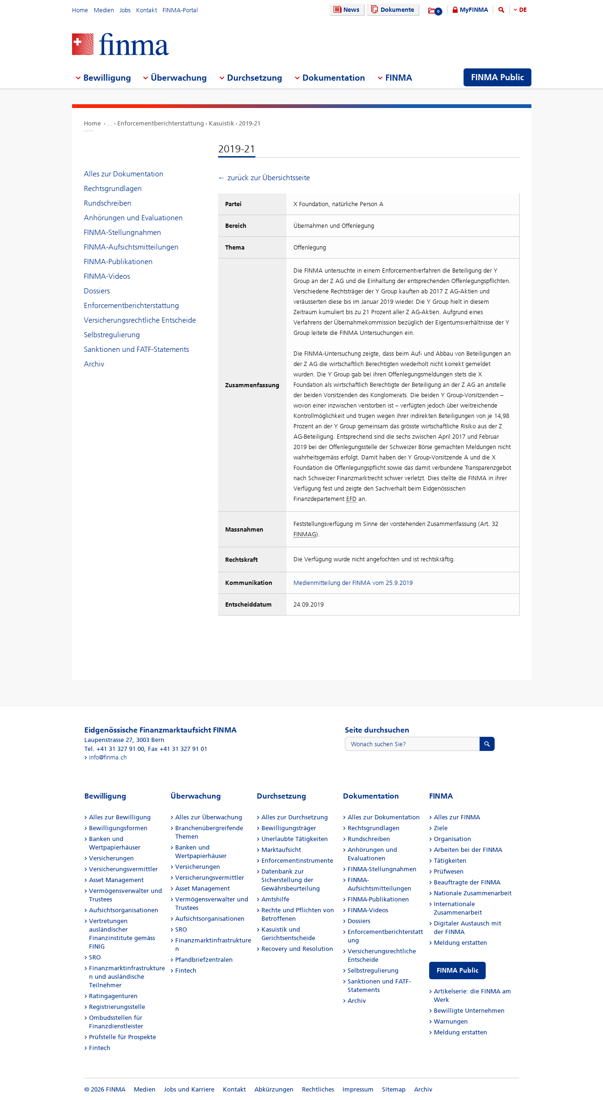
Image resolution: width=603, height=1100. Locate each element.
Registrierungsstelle (117, 1006)
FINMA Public (457, 971)
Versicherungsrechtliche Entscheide (140, 320)
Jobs (125, 10)
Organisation (452, 838)
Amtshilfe (275, 899)
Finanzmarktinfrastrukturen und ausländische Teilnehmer (127, 977)
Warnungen (451, 1021)
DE (523, 9)
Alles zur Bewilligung (120, 817)
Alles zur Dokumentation (123, 173)
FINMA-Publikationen (118, 261)
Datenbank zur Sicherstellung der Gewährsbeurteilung (290, 880)
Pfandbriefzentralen (204, 959)
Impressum (358, 1089)
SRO (95, 957)
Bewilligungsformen (118, 828)
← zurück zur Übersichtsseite (264, 177)
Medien (104, 10)
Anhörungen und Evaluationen (133, 217)
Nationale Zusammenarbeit (473, 893)
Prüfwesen (449, 871)
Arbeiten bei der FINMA (468, 849)
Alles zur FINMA (457, 817)
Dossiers (97, 290)
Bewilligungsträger (288, 828)
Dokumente (391, 9)
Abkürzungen (273, 1089)
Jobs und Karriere (189, 1089)
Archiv (94, 363)
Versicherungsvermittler (123, 869)
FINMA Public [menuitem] (497, 77)
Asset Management (116, 879)
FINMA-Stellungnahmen (122, 232)
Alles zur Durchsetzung (294, 817)
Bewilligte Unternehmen (469, 1010)
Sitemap (394, 1089)
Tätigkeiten (450, 860)
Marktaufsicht (281, 849)
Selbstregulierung (112, 334)
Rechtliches (318, 1089)
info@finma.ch (108, 757)
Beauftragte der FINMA (467, 882)
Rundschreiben (107, 203)
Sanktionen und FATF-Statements (136, 349)
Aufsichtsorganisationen (123, 910)
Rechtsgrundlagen (113, 188)
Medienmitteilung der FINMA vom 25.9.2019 (353, 582)
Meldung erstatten (460, 942)
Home (80, 10)
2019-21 (250, 123)
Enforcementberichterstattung (160, 123)
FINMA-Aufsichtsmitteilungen (131, 246)
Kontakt (146, 10)
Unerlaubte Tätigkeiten (294, 838)
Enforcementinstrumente (297, 860)
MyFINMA (474, 9)
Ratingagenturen (113, 996)
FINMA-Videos (107, 276)
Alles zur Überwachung (208, 817)
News (345, 9)
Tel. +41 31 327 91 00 (114, 748)
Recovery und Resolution (297, 948)
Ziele (441, 828)
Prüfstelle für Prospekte (122, 1037)
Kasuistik (221, 123)
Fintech (99, 1047)
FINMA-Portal (180, 10)
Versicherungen (111, 858)
